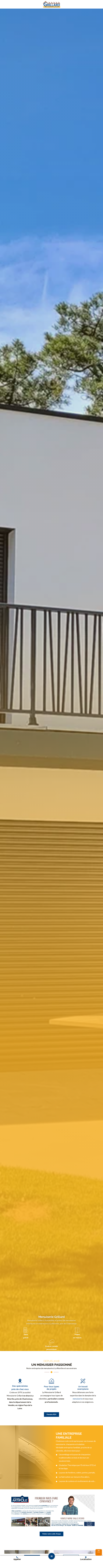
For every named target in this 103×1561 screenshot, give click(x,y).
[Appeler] (17, 1557)
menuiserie (77, 1399)
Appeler (17, 1559)
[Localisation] (86, 1557)
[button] (51, 1556)
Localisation (86, 1559)
